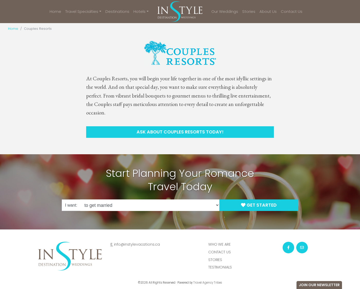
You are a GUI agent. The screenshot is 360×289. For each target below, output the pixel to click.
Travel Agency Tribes (207, 283)
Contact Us (291, 11)
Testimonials (220, 267)
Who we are (219, 244)
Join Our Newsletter (319, 284)
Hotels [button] (139, 11)
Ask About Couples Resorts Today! (180, 132)
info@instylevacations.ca (137, 244)
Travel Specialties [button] (81, 11)
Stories (248, 11)
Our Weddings (224, 11)
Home (55, 11)
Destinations (117, 11)
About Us (268, 11)
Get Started (259, 205)
